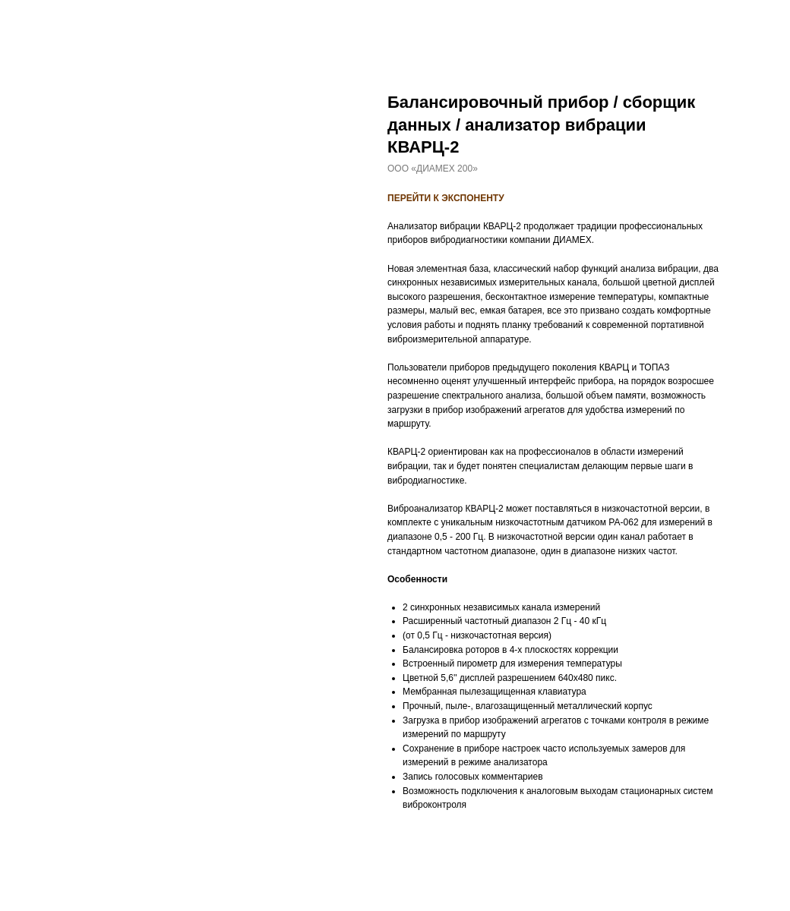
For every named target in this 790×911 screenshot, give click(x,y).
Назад (39, 22)
